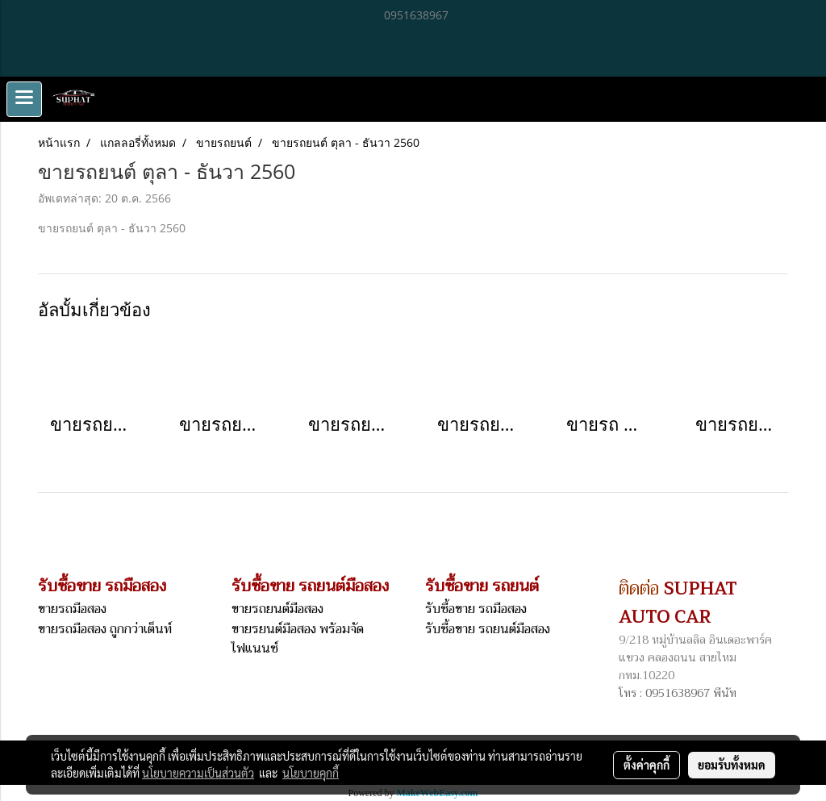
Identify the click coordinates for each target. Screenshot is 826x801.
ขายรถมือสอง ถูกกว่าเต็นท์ (105, 629)
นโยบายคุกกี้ (310, 773)
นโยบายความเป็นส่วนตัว (198, 773)
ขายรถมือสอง (72, 609)
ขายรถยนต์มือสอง (277, 609)
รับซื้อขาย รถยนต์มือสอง (487, 629)
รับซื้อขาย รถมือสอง (476, 609)
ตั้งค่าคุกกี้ (647, 764)
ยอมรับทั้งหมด (732, 764)
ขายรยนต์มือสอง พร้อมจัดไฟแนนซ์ (298, 639)
